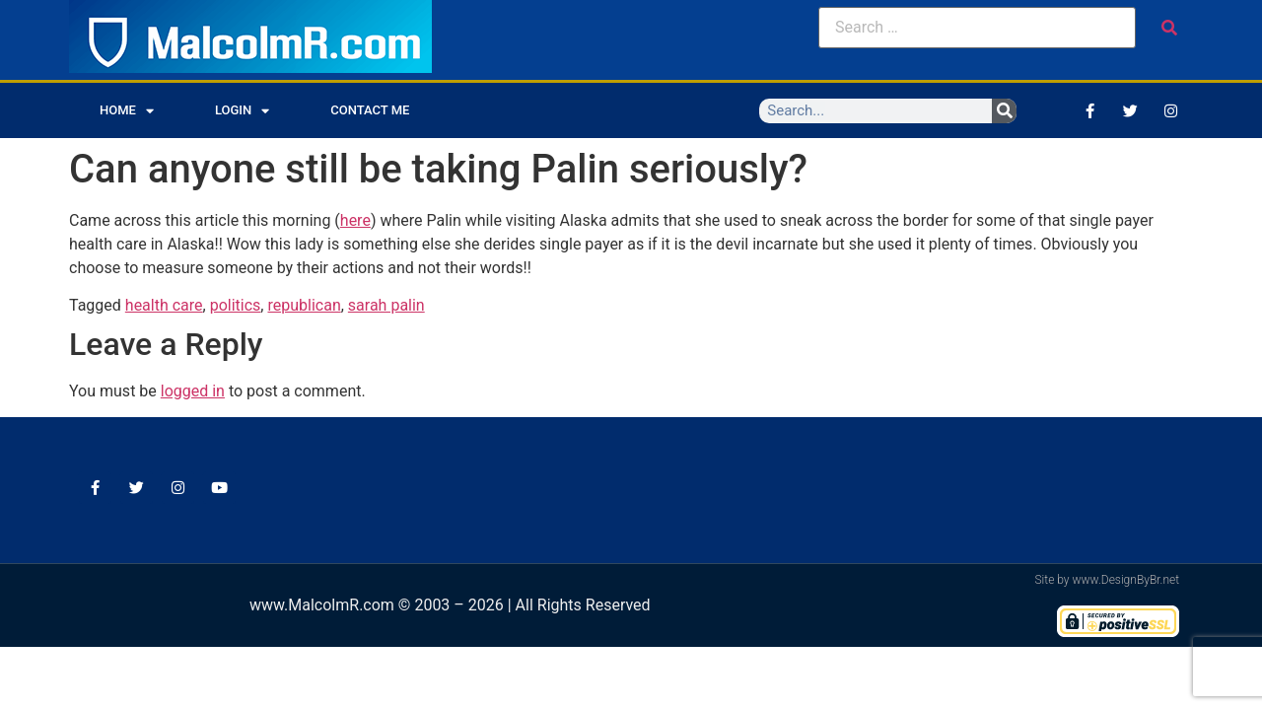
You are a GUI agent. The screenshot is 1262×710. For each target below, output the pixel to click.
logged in (193, 391)
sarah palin (386, 305)
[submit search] (1169, 28)
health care (164, 305)
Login (242, 111)
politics (235, 305)
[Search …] (977, 27)
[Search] (1004, 111)
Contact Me (369, 110)
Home (127, 111)
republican (303, 305)
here (355, 220)
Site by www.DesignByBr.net (1106, 580)
